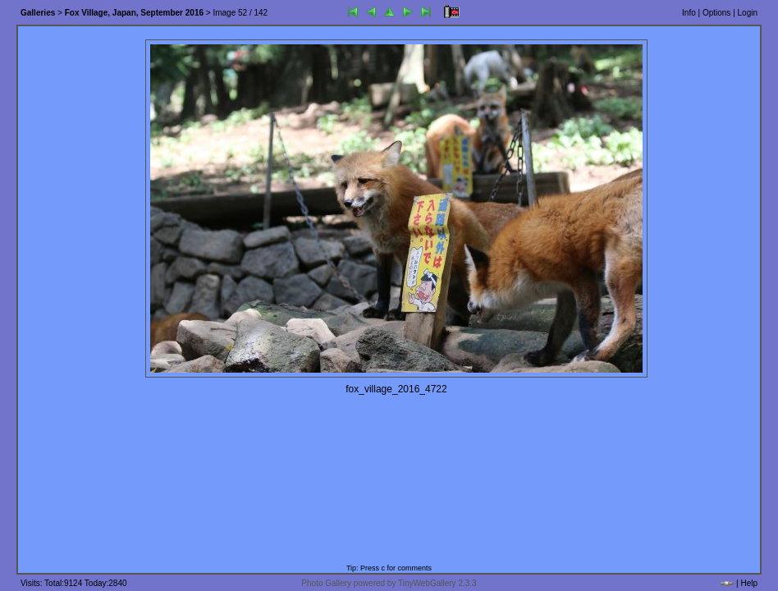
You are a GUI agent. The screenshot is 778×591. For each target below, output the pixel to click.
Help (748, 583)
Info (689, 12)
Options (716, 12)
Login (747, 12)
